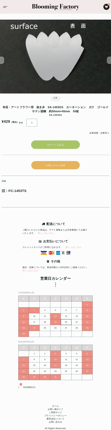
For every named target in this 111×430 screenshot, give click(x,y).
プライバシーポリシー (55, 415)
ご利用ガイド (55, 412)
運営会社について (55, 419)
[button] (2, 60)
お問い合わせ (55, 422)
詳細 (4, 181)
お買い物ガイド (55, 409)
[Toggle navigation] (4, 6)
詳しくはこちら (46, 233)
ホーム (55, 406)
